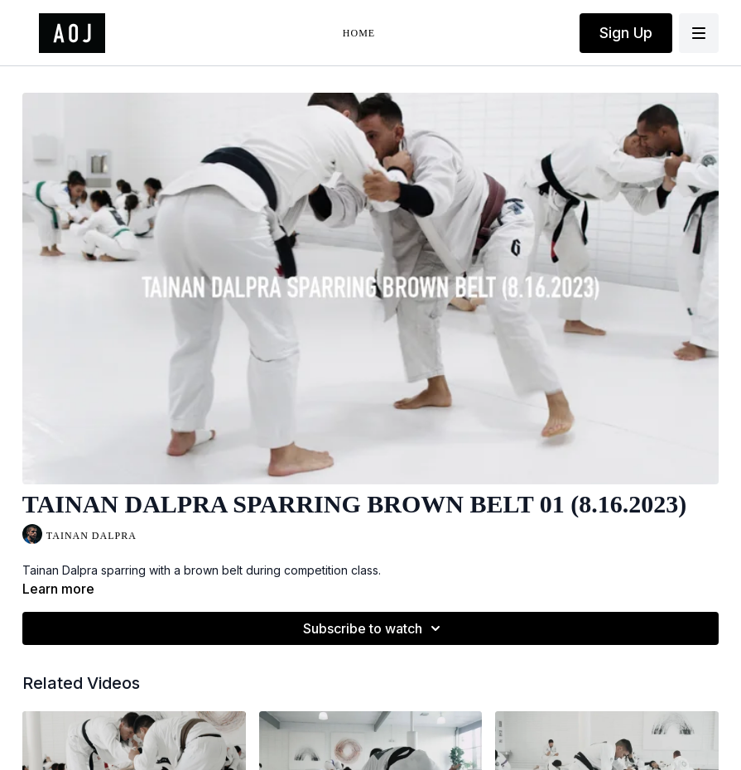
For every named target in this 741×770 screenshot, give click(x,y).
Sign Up (625, 32)
